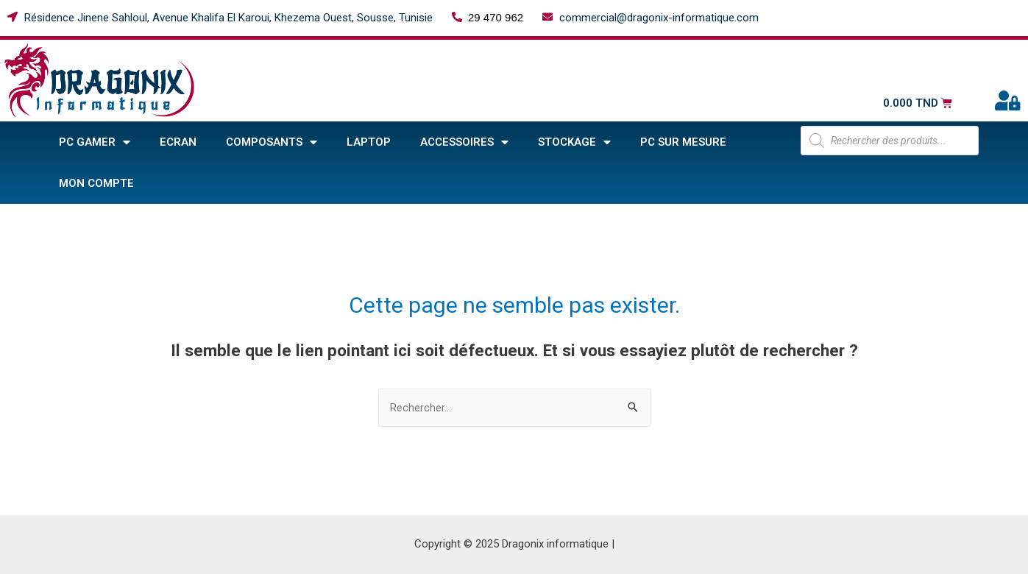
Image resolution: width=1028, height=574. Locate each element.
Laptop (369, 142)
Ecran (178, 142)
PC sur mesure (683, 142)
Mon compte (96, 183)
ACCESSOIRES (464, 142)
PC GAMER (94, 142)
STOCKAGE (574, 142)
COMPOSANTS (271, 142)
